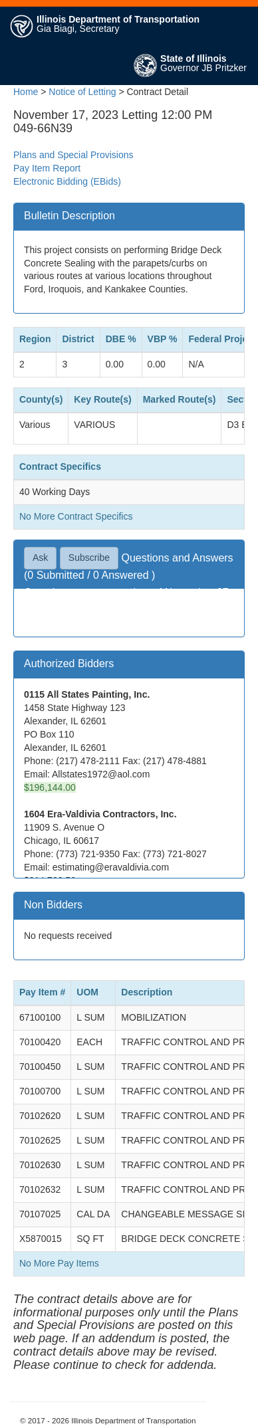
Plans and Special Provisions (73, 155)
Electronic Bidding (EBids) (67, 181)
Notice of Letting (82, 91)
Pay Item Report (46, 168)
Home (25, 91)
